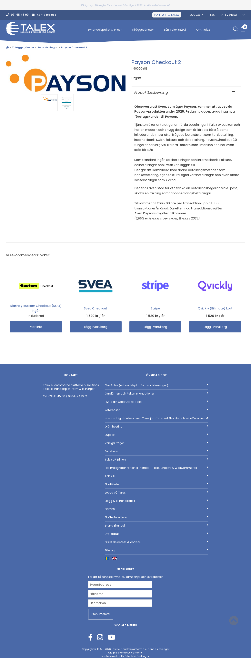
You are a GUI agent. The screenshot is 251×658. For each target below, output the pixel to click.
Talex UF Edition (156, 460)
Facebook (156, 451)
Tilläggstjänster (143, 30)
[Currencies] (215, 15)
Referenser (156, 410)
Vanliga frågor (156, 443)
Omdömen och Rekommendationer (156, 394)
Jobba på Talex (156, 493)
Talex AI (156, 476)
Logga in (197, 15)
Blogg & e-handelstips (156, 501)
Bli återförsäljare (156, 517)
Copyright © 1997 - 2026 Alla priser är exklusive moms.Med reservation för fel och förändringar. (125, 652)
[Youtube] (111, 637)
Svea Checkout (95, 308)
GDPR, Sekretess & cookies (156, 542)
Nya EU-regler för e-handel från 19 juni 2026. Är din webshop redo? (130, 5)
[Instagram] (102, 637)
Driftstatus (156, 534)
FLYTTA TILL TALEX (166, 15)
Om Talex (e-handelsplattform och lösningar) (156, 385)
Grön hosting (156, 427)
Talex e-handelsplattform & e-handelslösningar (140, 649)
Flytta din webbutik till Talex (156, 402)
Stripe (155, 308)
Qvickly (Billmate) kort (215, 308)
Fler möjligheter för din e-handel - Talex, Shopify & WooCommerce (156, 468)
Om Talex (203, 30)
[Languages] (234, 15)
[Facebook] (92, 637)
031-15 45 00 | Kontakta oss (31, 15)
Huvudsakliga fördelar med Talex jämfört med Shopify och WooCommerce (156, 418)
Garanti (156, 509)
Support (156, 435)
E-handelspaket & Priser (105, 30)
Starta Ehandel (156, 526)
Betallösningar (47, 47)
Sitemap (156, 550)
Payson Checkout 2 (74, 47)
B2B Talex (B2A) (175, 30)
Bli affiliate (156, 484)
